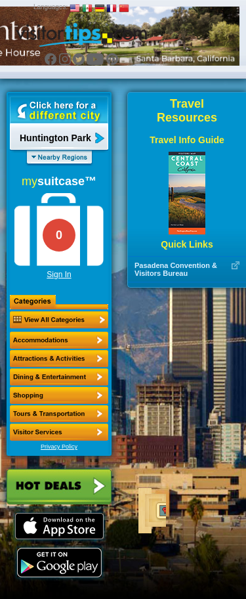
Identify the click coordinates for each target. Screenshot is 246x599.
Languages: (50, 7)
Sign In (59, 274)
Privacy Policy (59, 446)
